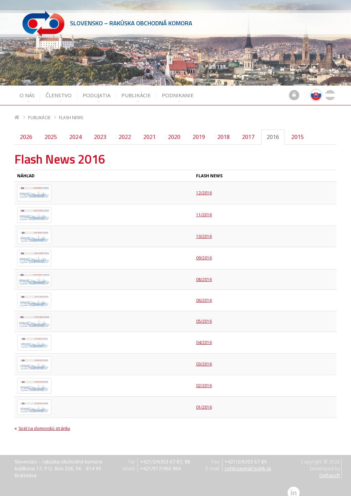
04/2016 (204, 336)
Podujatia (96, 92)
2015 (297, 131)
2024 (75, 131)
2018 (223, 131)
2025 (51, 131)
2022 (125, 131)
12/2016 (204, 187)
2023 (100, 131)
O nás (27, 92)
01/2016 (204, 401)
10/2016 (204, 230)
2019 (199, 131)
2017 (248, 131)
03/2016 (204, 358)
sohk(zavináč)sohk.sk (248, 462)
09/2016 (204, 252)
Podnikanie (178, 92)
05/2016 (204, 315)
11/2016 (204, 209)
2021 (149, 131)
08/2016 (204, 273)
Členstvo (59, 92)
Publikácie (136, 92)
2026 (26, 131)
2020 (174, 131)
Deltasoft (329, 469)
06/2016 (204, 294)
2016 (273, 131)
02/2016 (204, 379)
